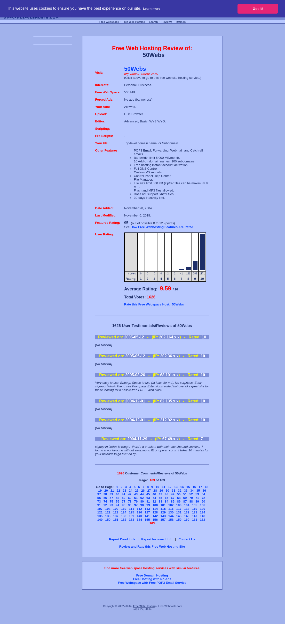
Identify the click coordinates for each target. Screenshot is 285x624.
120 (202, 509)
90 (203, 501)
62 (142, 498)
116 (171, 509)
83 (160, 501)
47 (160, 494)
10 (157, 487)
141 (147, 516)
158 (171, 519)
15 (188, 487)
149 (100, 519)
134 (202, 512)
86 (179, 501)
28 (155, 490)
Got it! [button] (258, 9)
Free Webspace (109, 21)
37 (99, 494)
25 (136, 490)
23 (124, 490)
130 (171, 512)
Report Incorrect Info (157, 539)
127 (147, 512)
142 (155, 516)
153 (131, 519)
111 (131, 509)
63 (148, 498)
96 (129, 505)
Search (153, 21)
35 (198, 490)
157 (163, 519)
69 (185, 498)
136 (108, 516)
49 (172, 494)
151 (116, 519)
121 (100, 512)
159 (179, 519)
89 (197, 501)
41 (123, 494)
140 (139, 516)
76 (117, 501)
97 (135, 505)
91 (99, 505)
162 (202, 519)
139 (131, 516)
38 (105, 494)
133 (194, 512)
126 (139, 512)
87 (185, 501)
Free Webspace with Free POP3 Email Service (152, 582)
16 (194, 487)
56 (105, 498)
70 (191, 498)
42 (129, 494)
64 (154, 498)
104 (187, 505)
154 (139, 519)
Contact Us (186, 539)
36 (204, 490)
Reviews (167, 21)
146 (187, 516)
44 (142, 494)
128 (155, 512)
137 (116, 516)
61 (135, 498)
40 (117, 494)
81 (148, 501)
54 (203, 494)
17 (200, 487)
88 (191, 501)
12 (169, 487)
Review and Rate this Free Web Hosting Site (152, 546)
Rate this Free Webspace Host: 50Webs (154, 304)
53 (197, 494)
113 (147, 509)
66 (166, 498)
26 (142, 490)
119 (194, 509)
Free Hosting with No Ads (152, 579)
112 (139, 509)
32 (179, 490)
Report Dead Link (122, 539)
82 (154, 501)
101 (163, 505)
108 (108, 509)
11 (163, 487)
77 (123, 501)
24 (130, 490)
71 (197, 498)
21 (112, 490)
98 (142, 505)
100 (155, 505)
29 (161, 490)
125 (131, 512)
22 (118, 490)
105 (194, 505)
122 (108, 512)
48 (166, 494)
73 (99, 501)
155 (147, 519)
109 (116, 509)
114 (155, 509)
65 (160, 498)
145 (179, 516)
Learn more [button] (151, 8)
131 (179, 512)
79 (135, 501)
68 (179, 498)
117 (179, 509)
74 (105, 501)
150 (108, 519)
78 (129, 501)
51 (185, 494)
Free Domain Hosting (152, 575)
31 (173, 490)
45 (148, 494)
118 (187, 509)
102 (171, 505)
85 (172, 501)
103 (179, 505)
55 (99, 498)
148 (202, 516)
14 (182, 487)
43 (135, 494)
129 (163, 512)
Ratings (180, 21)
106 (202, 505)
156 (155, 519)
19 (100, 490)
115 (163, 509)
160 (187, 519)
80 (142, 501)
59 (123, 498)
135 (100, 516)
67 (172, 498)
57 (111, 498)
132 (187, 512)
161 (194, 519)
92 (105, 505)
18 (206, 487)
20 (106, 490)
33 (186, 490)
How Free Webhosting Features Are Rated (162, 227)
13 (175, 487)
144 (171, 516)
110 (123, 509)
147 (194, 516)
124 (123, 512)
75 (111, 501)
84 (166, 501)
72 (203, 498)
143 (163, 516)
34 (192, 490)
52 (191, 494)
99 (148, 505)
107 (100, 509)
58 (117, 498)
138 (123, 516)
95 (123, 505)
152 (123, 519)
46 (154, 494)
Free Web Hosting (134, 21)
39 (111, 494)
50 (179, 494)
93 (111, 505)
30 (167, 490)
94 (117, 505)
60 (129, 498)
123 (116, 512)
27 (149, 490)
